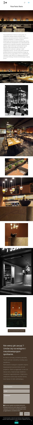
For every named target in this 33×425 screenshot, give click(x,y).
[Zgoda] (31, 420)
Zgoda (16, 422)
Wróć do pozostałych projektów (16, 330)
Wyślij (27, 413)
